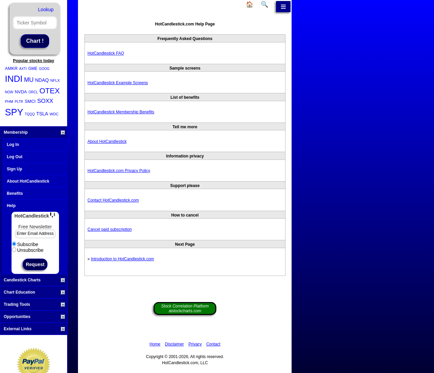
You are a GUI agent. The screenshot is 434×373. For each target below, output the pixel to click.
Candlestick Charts (34, 280)
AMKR (11, 68)
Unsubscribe (28, 250)
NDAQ (41, 80)
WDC (54, 114)
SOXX (45, 101)
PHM (9, 101)
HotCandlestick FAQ (105, 53)
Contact (213, 344)
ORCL (33, 92)
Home (155, 344)
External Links (34, 329)
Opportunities (34, 316)
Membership (34, 132)
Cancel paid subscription (109, 229)
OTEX (49, 91)
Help (11, 205)
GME (32, 68)
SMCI (30, 101)
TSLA (42, 113)
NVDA (21, 91)
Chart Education (34, 292)
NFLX (55, 80)
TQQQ (30, 114)
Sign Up (14, 169)
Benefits (15, 193)
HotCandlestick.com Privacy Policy (118, 170)
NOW (9, 92)
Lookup (46, 9)
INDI (14, 79)
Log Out (14, 156)
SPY (14, 112)
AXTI (23, 69)
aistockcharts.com (185, 308)
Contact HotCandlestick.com (113, 200)
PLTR (19, 102)
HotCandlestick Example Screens (117, 82)
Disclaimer (174, 344)
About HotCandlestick (28, 181)
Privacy (195, 344)
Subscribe (25, 244)
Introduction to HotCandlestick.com (122, 259)
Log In (13, 144)
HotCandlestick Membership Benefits (120, 112)
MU (29, 79)
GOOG (44, 69)
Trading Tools (34, 304)
